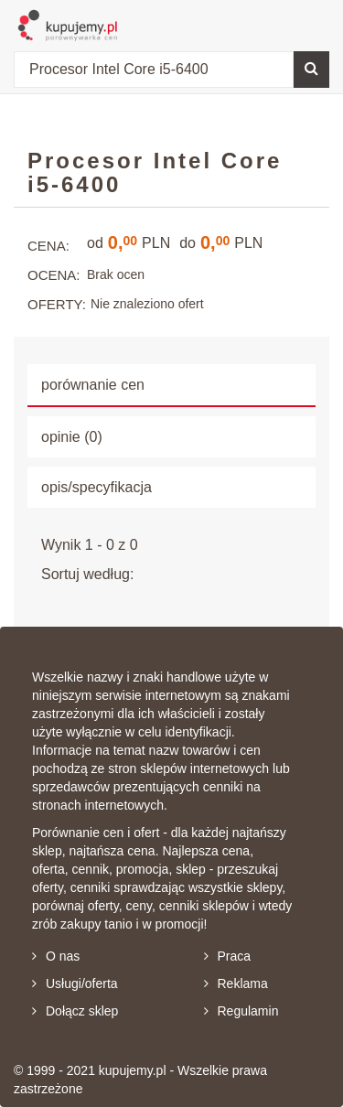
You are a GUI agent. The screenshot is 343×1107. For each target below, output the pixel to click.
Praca (228, 956)
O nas (56, 956)
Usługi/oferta (75, 983)
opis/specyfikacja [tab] (96, 487)
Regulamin (241, 1011)
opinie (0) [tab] (71, 437)
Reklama (236, 983)
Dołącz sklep (75, 1011)
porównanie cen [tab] (93, 384)
